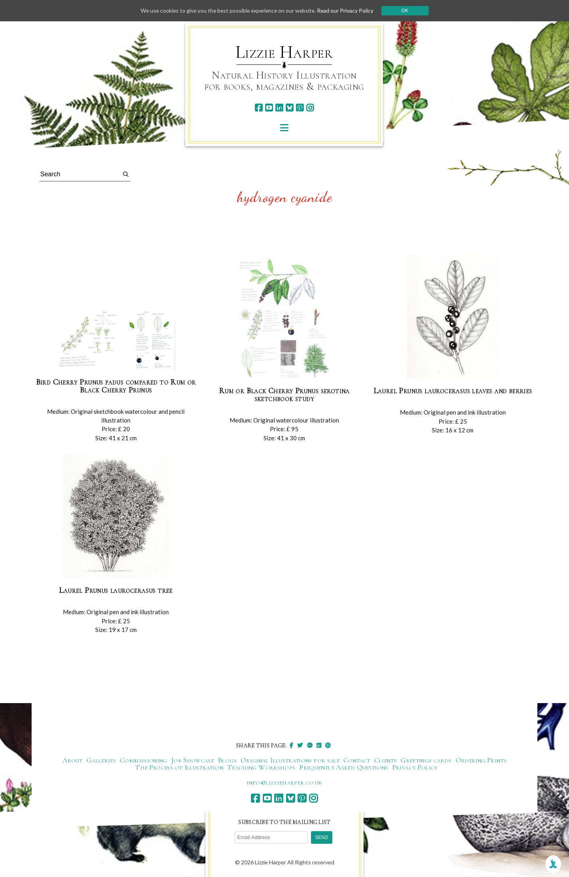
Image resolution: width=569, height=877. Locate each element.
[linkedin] (279, 107)
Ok (407, 10)
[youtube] (269, 107)
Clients (385, 760)
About (72, 760)
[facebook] (258, 107)
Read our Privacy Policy (347, 10)
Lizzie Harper (284, 52)
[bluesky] (289, 107)
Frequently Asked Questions (343, 767)
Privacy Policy (415, 767)
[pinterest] (299, 107)
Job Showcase (192, 760)
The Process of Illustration (179, 767)
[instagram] (310, 107)
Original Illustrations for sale (290, 760)
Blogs (227, 760)
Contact (356, 760)
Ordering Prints (481, 760)
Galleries (101, 760)
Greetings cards (426, 760)
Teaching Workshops (261, 767)
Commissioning (143, 760)
